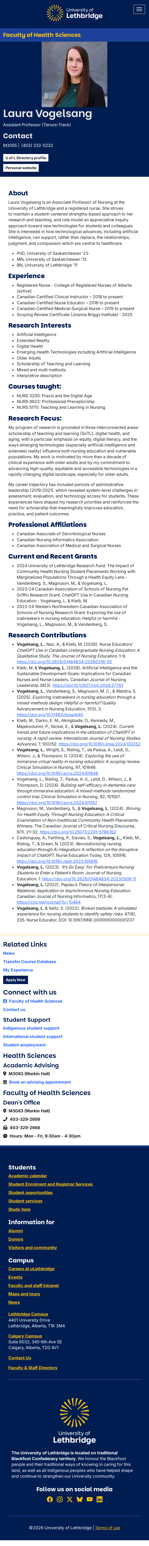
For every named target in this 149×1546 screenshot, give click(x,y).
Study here (19, 1209)
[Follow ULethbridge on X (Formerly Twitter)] (69, 1499)
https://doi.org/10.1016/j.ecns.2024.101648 (57, 773)
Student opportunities (30, 1192)
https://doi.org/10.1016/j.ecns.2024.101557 (57, 802)
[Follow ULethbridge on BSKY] (79, 1499)
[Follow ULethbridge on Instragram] (60, 1499)
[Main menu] (139, 9)
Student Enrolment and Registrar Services (50, 1184)
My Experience (18, 970)
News (9, 953)
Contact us (14, 1009)
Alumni (15, 1230)
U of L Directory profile (25, 158)
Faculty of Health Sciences (42, 35)
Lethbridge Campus (28, 1314)
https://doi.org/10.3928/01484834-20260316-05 (64, 661)
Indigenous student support (31, 1028)
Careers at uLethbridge (31, 1268)
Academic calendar (27, 1175)
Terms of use (107, 1527)
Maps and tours (24, 1293)
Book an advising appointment (40, 1082)
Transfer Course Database (29, 961)
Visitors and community (32, 1247)
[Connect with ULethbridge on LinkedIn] (99, 1499)
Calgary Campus (25, 1336)
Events (15, 1277)
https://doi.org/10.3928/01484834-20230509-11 (89, 878)
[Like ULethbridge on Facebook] (50, 1499)
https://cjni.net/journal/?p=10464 (49, 902)
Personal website (20, 167)
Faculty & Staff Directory (33, 1367)
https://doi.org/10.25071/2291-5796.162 (78, 832)
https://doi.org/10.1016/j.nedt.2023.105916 (57, 861)
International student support (32, 1036)
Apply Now (15, 980)
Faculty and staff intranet (33, 1285)
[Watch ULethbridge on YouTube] (89, 1499)
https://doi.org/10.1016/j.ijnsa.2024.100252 (100, 744)
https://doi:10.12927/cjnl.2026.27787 (88, 685)
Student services (25, 1200)
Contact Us (19, 1357)
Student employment (24, 1044)
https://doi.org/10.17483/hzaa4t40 (50, 714)
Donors (15, 1239)
